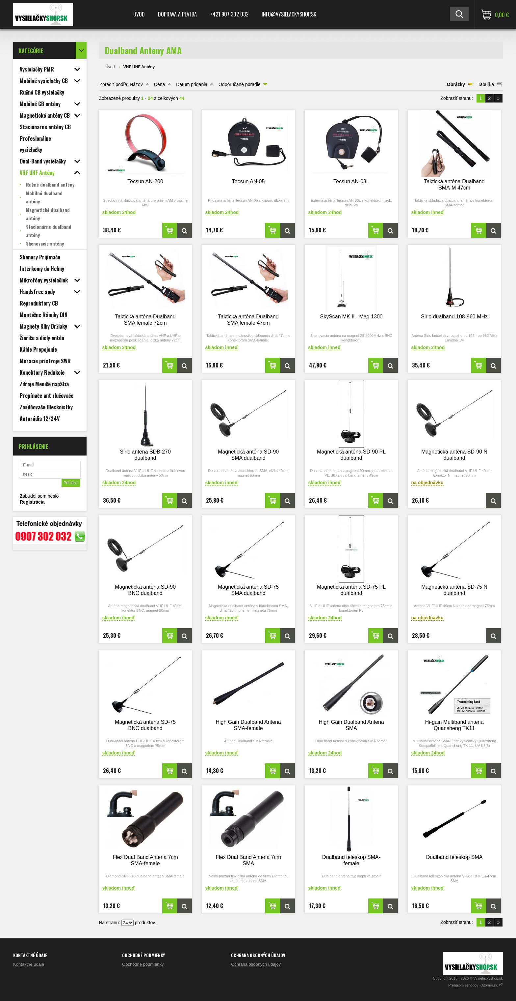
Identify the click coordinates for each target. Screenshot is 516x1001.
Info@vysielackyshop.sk (289, 14)
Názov (136, 84)
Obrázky (456, 84)
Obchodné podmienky (143, 964)
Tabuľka (486, 84)
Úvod (139, 14)
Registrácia (32, 502)
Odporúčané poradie (240, 84)
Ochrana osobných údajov (256, 964)
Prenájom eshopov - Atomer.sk (475, 985)
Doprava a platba (177, 14)
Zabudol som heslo (39, 496)
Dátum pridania (191, 84)
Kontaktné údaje (28, 964)
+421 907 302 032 (229, 14)
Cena (159, 84)
